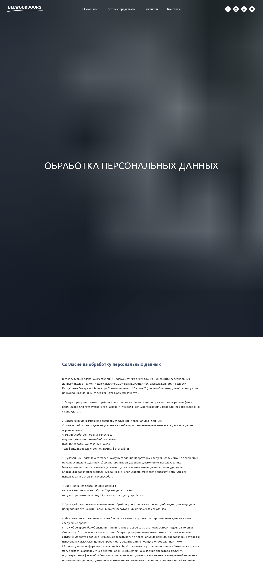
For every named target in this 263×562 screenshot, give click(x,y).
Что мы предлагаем (121, 9)
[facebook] (228, 9)
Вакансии (151, 9)
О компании (90, 9)
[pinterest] (244, 9)
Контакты (174, 9)
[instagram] (236, 9)
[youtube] (252, 9)
